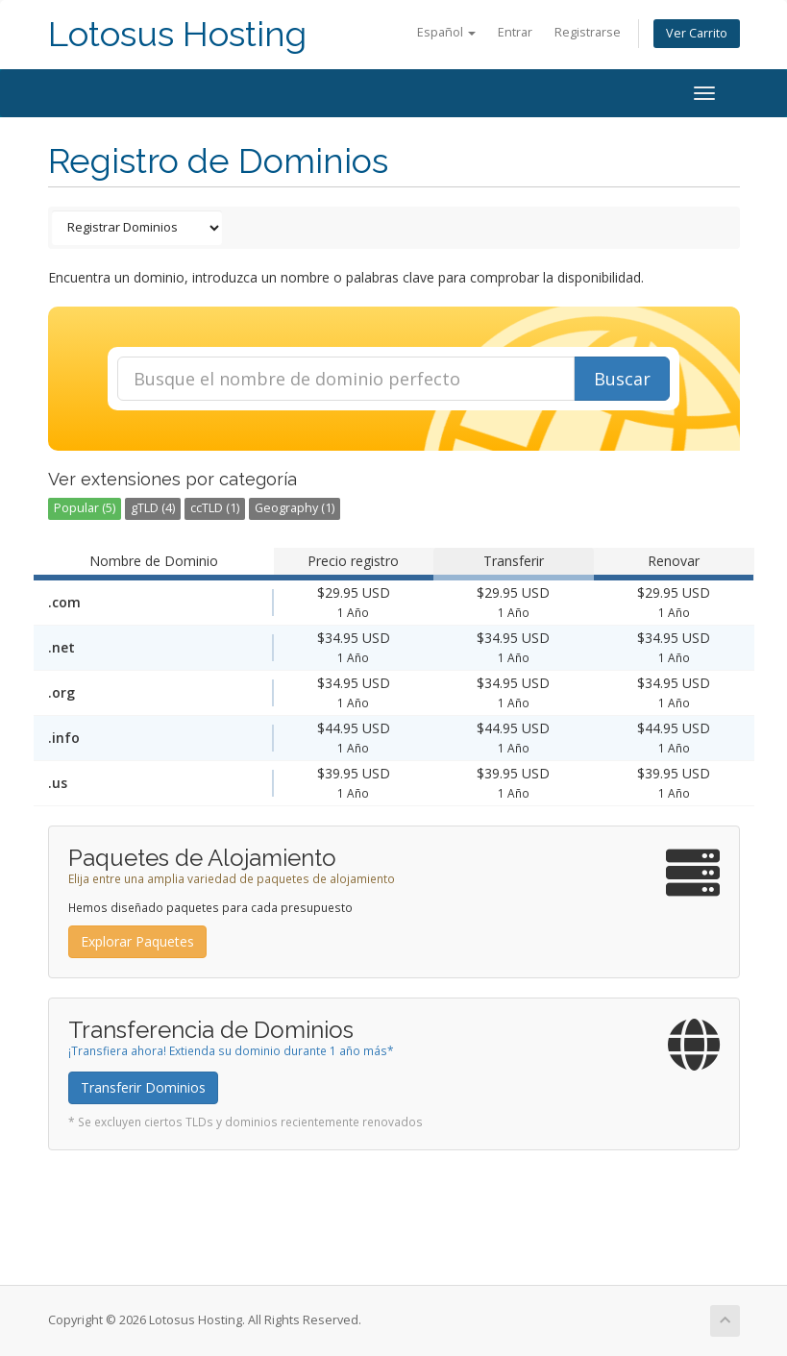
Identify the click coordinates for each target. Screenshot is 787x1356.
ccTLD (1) (214, 508)
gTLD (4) (153, 508)
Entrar (515, 32)
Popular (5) (84, 508)
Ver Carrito (696, 33)
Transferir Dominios (143, 1087)
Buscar (622, 378)
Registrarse (587, 32)
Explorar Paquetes (137, 941)
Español (446, 32)
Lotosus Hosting (177, 34)
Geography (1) (294, 508)
